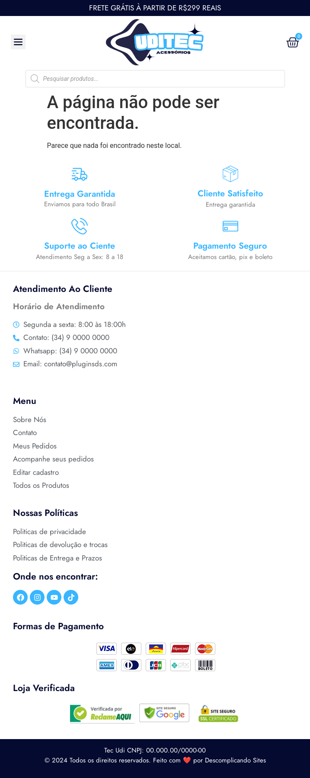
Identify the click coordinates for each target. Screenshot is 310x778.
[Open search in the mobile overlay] (155, 78)
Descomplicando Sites (235, 760)
